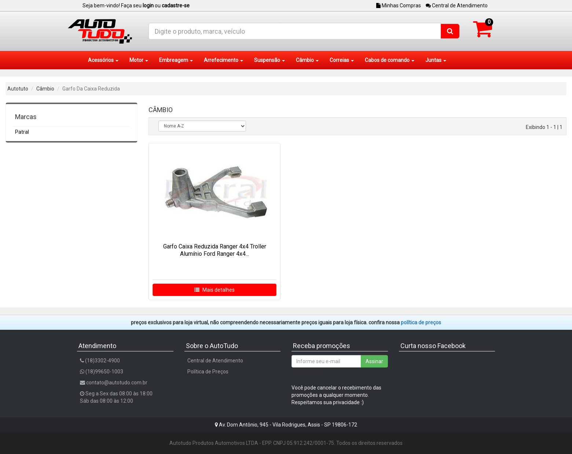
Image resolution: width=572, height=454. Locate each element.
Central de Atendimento (457, 5)
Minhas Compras (398, 5)
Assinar (374, 361)
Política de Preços (207, 371)
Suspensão (269, 60)
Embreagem (176, 60)
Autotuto (17, 89)
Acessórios (103, 60)
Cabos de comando (389, 60)
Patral (22, 132)
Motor (138, 60)
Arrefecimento (223, 60)
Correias (342, 60)
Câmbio (307, 60)
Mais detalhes (214, 290)
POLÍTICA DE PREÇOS (421, 322)
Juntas (435, 60)
